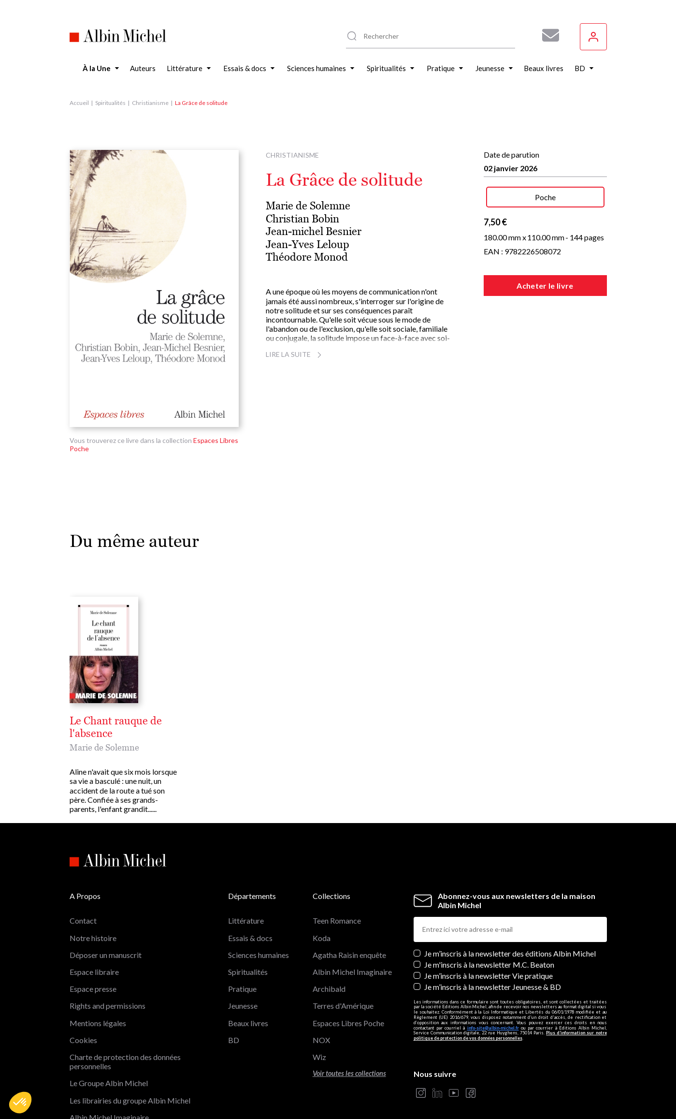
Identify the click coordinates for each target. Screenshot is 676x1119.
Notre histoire (93, 888)
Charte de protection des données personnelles (125, 1011)
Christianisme (150, 102)
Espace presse (93, 938)
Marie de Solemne (308, 205)
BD (233, 990)
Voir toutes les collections (349, 1023)
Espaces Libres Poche (348, 972)
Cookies (83, 990)
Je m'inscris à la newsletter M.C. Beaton (489, 914)
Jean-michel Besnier (313, 231)
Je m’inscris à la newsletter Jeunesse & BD (492, 937)
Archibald (329, 938)
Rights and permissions (107, 955)
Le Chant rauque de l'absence (138, 721)
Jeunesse (243, 955)
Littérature (246, 870)
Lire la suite (295, 354)
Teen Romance (337, 870)
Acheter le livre (545, 285)
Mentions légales (98, 972)
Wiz (319, 1007)
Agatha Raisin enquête (349, 905)
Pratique (242, 938)
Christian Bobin (302, 218)
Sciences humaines (258, 905)
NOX (321, 990)
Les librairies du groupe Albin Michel (130, 1050)
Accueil (79, 102)
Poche (545, 197)
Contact (83, 870)
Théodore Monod (307, 257)
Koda (322, 888)
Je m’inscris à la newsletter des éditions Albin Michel (510, 903)
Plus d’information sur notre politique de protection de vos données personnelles (510, 985)
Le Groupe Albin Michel (109, 1033)
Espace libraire (94, 922)
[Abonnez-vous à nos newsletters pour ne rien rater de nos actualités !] (547, 35)
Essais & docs (250, 888)
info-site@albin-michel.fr (493, 977)
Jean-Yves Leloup (307, 244)
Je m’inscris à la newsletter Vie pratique (488, 925)
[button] (20, 1102)
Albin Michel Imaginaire (109, 1067)
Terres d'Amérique (343, 955)
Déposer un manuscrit (106, 905)
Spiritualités (110, 102)
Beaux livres (248, 972)
